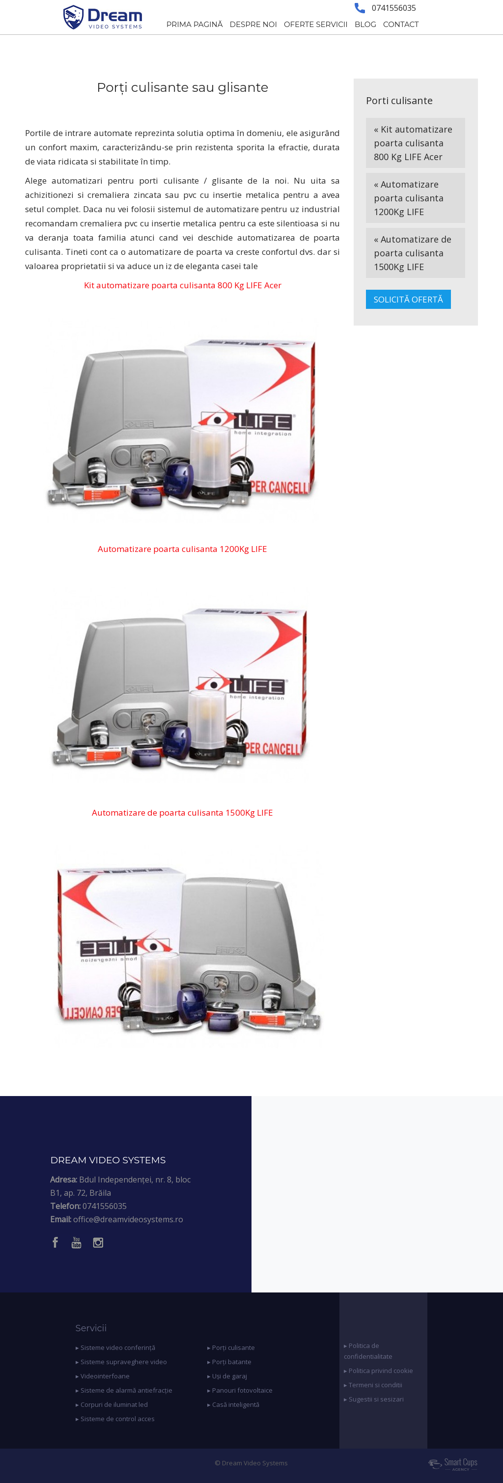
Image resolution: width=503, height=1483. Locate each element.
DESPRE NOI (253, 24)
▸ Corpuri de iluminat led (112, 1404)
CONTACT (401, 24)
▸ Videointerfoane (103, 1376)
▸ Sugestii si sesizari (374, 1399)
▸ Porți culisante (231, 1347)
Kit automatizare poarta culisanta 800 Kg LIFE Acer (182, 285)
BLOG (365, 24)
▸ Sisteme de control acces (115, 1418)
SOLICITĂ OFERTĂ (408, 299)
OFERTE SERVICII (316, 24)
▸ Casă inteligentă (233, 1404)
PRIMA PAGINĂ (195, 24)
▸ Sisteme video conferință (115, 1347)
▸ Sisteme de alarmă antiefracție (124, 1390)
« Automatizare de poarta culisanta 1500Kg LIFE (412, 253)
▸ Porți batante (229, 1361)
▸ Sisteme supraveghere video (121, 1361)
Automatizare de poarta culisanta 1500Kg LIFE (182, 812)
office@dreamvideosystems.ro (128, 1219)
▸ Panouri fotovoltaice (240, 1390)
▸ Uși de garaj (227, 1376)
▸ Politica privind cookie (378, 1370)
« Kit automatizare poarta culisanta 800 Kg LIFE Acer (413, 143)
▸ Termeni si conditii (373, 1384)
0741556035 (105, 1206)
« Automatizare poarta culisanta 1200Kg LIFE (409, 198)
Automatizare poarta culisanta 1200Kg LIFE (182, 548)
